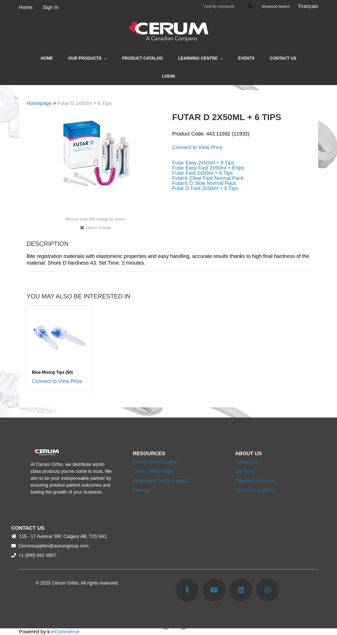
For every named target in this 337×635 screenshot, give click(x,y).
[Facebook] (187, 589)
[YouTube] (214, 589)
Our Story (245, 471)
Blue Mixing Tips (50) (52, 372)
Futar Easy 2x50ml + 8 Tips (203, 162)
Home (25, 7)
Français (308, 6)
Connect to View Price (197, 147)
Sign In (51, 7)
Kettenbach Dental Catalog (160, 480)
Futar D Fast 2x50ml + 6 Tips (205, 188)
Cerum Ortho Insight (153, 471)
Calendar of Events (254, 480)
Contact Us (283, 58)
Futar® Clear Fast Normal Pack (207, 178)
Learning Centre (200, 58)
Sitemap (141, 490)
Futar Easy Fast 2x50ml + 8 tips (208, 168)
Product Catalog (142, 58)
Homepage (39, 103)
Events (246, 58)
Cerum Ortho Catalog (155, 461)
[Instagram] (267, 589)
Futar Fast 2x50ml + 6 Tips (202, 173)
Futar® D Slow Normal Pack (204, 183)
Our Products (87, 58)
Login (168, 76)
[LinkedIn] (240, 589)
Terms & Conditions (255, 490)
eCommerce (66, 631)
